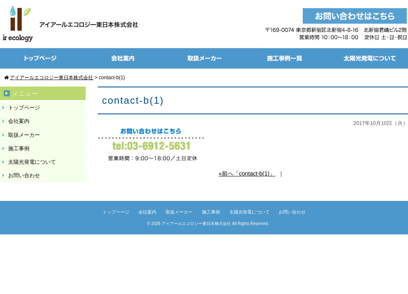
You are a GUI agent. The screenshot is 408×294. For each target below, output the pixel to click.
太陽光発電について (32, 162)
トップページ (24, 108)
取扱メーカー (24, 135)
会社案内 (18, 121)
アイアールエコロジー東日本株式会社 (196, 223)
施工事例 (18, 148)
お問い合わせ (24, 175)
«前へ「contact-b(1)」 (247, 173)
